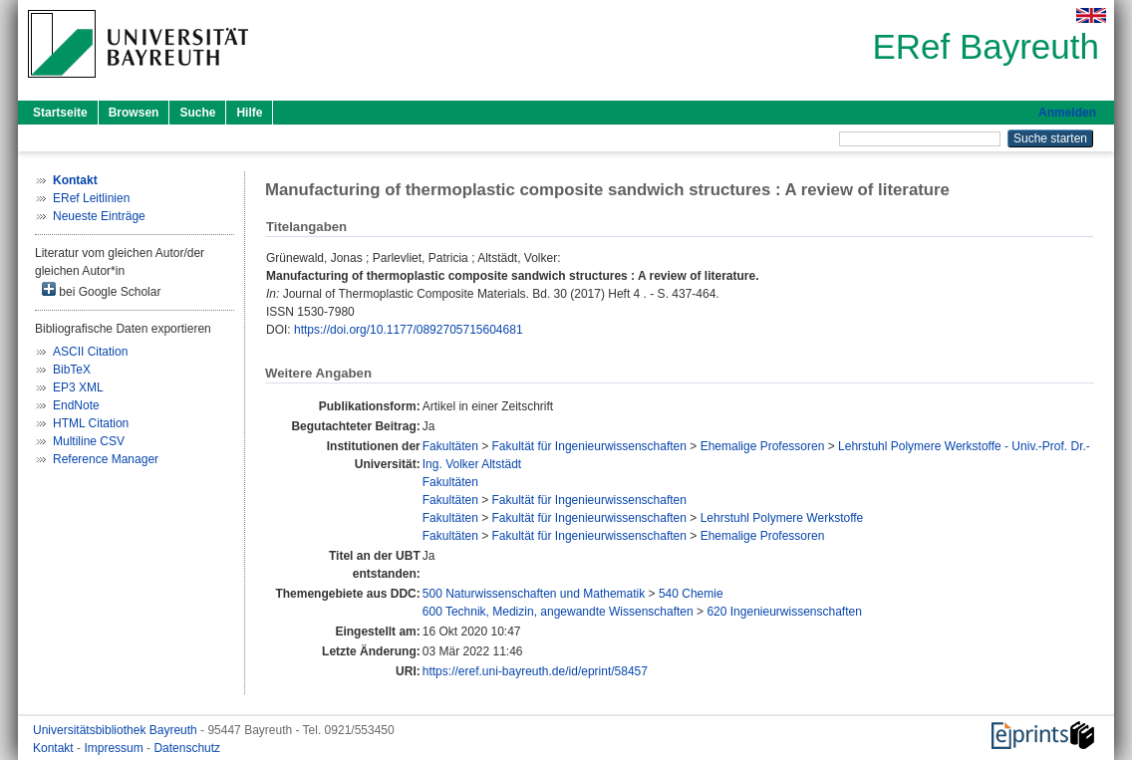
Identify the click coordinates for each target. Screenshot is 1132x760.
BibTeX (72, 370)
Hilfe (249, 113)
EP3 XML (78, 387)
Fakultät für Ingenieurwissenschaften (589, 446)
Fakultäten (450, 446)
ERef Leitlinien (91, 198)
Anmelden (1067, 113)
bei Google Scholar (101, 290)
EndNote (76, 405)
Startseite (60, 113)
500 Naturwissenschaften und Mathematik (534, 594)
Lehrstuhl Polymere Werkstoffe (782, 518)
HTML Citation (91, 423)
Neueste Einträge (99, 216)
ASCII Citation (90, 352)
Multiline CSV (89, 441)
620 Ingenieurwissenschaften (784, 612)
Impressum (115, 748)
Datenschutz (186, 748)
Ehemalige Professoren (763, 446)
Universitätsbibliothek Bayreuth (116, 730)
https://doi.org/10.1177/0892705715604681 (408, 330)
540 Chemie (691, 594)
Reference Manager (105, 459)
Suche (197, 113)
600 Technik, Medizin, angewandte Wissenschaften (558, 612)
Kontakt (55, 748)
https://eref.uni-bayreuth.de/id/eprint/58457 (535, 671)
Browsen (134, 113)
